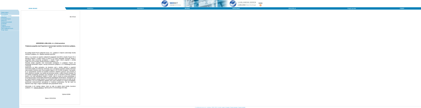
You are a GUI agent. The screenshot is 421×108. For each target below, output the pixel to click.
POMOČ (402, 8)
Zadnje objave (4, 12)
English (260, 3)
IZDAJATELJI (292, 8)
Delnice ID (4, 20)
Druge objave (4, 30)
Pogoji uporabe (352, 8)
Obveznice (4, 17)
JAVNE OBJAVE (32, 8)
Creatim (228, 107)
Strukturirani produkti (6, 22)
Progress (3, 25)
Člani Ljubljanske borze (7, 28)
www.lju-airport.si (39, 88)
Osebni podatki (241, 107)
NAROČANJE (236, 8)
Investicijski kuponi (6, 18)
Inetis (223, 107)
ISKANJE (187, 8)
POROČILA (90, 8)
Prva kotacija (4, 14)
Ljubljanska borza (5, 26)
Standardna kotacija (6, 15)
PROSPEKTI (140, 8)
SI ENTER (4, 23)
